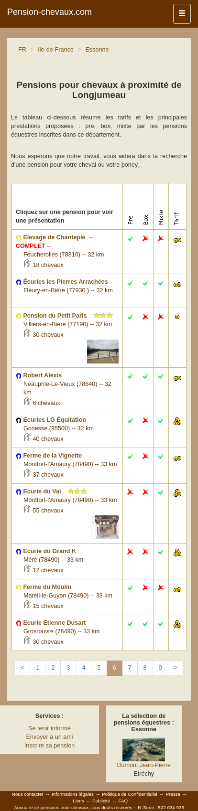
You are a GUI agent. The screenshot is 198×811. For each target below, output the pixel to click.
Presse (173, 794)
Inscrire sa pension (49, 745)
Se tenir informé (49, 728)
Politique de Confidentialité (129, 794)
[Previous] (22, 668)
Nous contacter (28, 794)
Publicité (101, 800)
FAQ (123, 800)
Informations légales (73, 794)
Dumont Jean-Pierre (144, 765)
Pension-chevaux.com (49, 12)
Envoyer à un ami (49, 737)
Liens (78, 800)
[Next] (176, 668)
